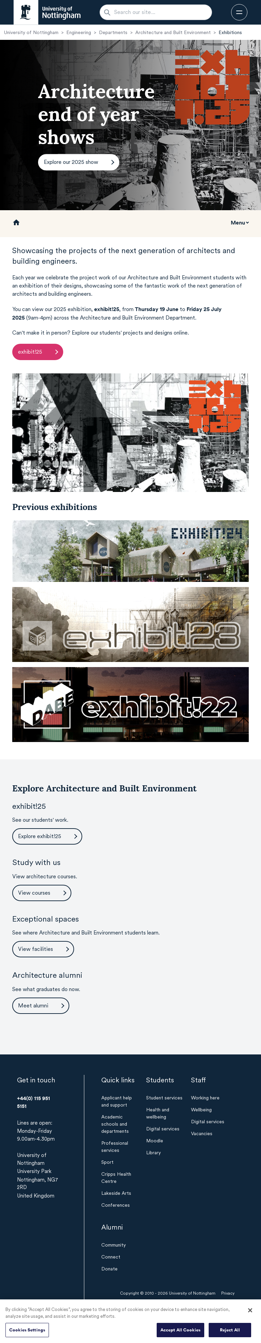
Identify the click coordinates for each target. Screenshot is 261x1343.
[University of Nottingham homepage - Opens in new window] (47, 12)
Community (113, 1245)
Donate (109, 1268)
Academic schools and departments (115, 1124)
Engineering (78, 32)
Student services (164, 1097)
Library (153, 1152)
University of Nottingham (31, 32)
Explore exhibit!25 (39, 836)
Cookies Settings (27, 1332)
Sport (107, 1162)
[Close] (250, 1312)
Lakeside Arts (116, 1193)
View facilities (35, 949)
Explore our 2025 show (71, 162)
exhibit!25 (30, 352)
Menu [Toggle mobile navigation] (238, 222)
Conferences (115, 1205)
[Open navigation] (239, 12)
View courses (34, 893)
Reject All (230, 1332)
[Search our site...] (159, 12)
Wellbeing (201, 1109)
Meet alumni (33, 1005)
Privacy (227, 1293)
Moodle (154, 1140)
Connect (110, 1257)
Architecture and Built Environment (173, 32)
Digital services (162, 1128)
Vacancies (201, 1133)
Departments (113, 32)
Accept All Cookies (180, 1332)
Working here (205, 1097)
